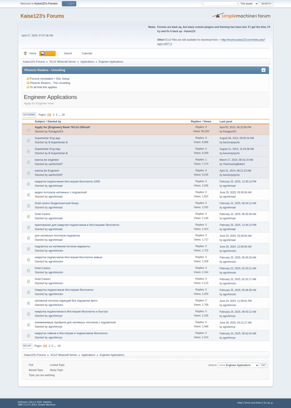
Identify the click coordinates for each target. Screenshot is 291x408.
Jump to (212, 365)
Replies (196, 121)
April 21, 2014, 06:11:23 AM (235, 170)
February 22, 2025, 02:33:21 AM (238, 268)
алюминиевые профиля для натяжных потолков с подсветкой (75, 322)
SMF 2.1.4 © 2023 (27, 404)
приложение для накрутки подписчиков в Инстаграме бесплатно (77, 224)
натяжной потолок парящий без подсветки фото (66, 300)
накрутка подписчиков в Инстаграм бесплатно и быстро (71, 311)
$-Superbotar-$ (58, 142)
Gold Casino (42, 214)
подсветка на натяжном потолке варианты (62, 246)
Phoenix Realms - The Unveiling (50, 82)
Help (239, 402)
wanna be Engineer (47, 170)
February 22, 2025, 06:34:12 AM (238, 203)
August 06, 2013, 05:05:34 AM (237, 138)
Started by (56, 121)
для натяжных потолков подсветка (57, 235)
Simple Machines (46, 404)
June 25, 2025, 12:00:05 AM (235, 246)
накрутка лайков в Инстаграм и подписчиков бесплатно (71, 333)
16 (63, 114)
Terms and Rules (252, 402)
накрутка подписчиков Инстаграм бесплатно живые (68, 257)
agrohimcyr (55, 315)
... (59, 114)
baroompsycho (231, 142)
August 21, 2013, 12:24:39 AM (237, 148)
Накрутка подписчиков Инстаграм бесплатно (64, 289)
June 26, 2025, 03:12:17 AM (235, 322)
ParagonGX (55, 131)
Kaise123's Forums (42, 16)
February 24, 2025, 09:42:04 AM (238, 333)
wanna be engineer (47, 159)
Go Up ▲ (268, 402)
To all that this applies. (44, 87)
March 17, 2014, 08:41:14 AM (236, 159)
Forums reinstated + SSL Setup (50, 78)
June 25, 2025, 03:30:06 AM (235, 192)
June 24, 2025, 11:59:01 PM (236, 300)
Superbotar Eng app (47, 138)
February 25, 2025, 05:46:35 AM (238, 290)
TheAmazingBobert (234, 164)
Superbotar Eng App (47, 148)
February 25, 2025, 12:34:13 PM (238, 224)
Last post (226, 121)
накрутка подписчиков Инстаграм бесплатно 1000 (67, 181)
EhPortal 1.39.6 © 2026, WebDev (35, 402)
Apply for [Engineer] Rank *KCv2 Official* (62, 127)
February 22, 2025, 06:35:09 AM (238, 214)
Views (207, 121)
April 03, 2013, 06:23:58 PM (235, 127)
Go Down (29, 114)
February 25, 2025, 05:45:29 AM (238, 257)
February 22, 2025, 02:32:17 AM (238, 279)
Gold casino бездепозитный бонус (57, 203)
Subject (40, 121)
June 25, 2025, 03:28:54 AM (235, 235)
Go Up (27, 346)
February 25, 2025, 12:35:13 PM (238, 181)
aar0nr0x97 (55, 164)
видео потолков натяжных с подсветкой (61, 192)
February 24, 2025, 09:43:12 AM (238, 311)
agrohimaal (55, 185)
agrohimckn (55, 250)
